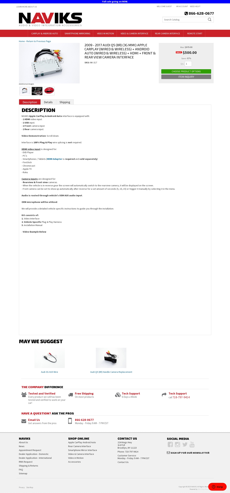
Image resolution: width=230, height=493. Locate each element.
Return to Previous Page (38, 41)
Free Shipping (84, 393)
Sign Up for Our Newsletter (190, 452)
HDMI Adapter (54, 158)
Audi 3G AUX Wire (49, 371)
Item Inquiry (186, 76)
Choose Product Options (186, 71)
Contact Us (123, 462)
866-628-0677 (84, 420)
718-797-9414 (181, 397)
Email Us (34, 420)
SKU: (87, 62)
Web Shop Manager (204, 489)
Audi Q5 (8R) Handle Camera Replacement (111, 371)
